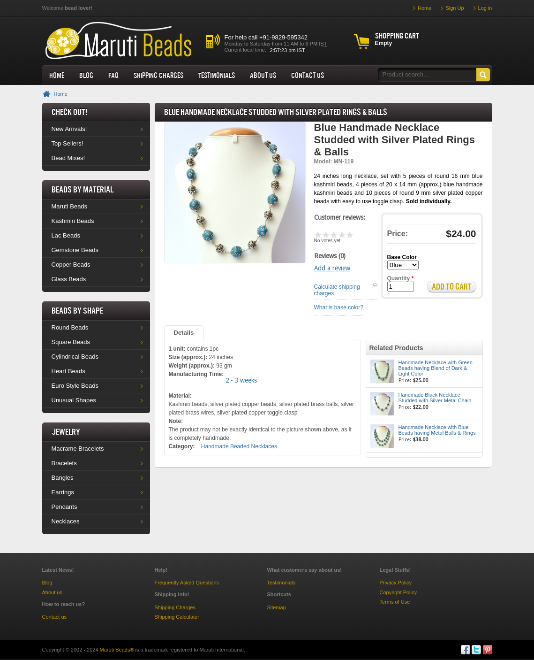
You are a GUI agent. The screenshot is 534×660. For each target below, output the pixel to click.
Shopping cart (397, 35)
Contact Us (307, 75)
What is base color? (338, 307)
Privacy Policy (396, 582)
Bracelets (64, 463)
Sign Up (454, 8)
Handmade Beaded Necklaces (239, 446)
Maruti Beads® (117, 649)
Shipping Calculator (177, 617)
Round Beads (70, 327)
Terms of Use (395, 602)
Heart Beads (68, 371)
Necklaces (66, 521)
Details (184, 332)
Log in (485, 8)
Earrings (63, 492)
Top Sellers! (67, 143)
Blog (86, 75)
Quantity (400, 278)
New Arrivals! (69, 128)
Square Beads (71, 341)
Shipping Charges (158, 75)
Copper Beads (71, 264)
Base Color (402, 257)
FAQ (113, 75)
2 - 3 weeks (241, 380)
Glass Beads (69, 279)
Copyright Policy (398, 592)
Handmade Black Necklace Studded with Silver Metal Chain (435, 397)
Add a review (332, 268)
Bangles (63, 477)
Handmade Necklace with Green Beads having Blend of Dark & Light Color (436, 368)
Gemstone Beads (75, 249)
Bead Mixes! (68, 157)
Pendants (64, 506)
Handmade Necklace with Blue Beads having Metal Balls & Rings (437, 430)
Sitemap (276, 607)
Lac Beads (66, 235)
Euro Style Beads (75, 385)
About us (263, 75)
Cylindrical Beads (75, 356)
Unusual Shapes (74, 400)
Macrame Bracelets (78, 448)
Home (56, 75)
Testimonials (216, 75)
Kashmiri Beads (73, 220)
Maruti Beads (70, 206)
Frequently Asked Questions (187, 582)
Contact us (54, 617)
